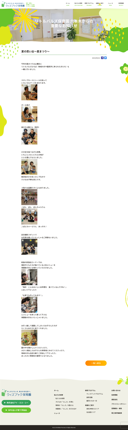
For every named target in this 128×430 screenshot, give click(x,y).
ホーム (68, 4)
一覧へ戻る (96, 363)
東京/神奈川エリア (93, 409)
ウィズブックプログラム (95, 394)
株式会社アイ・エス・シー (17, 402)
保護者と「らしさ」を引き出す (66, 409)
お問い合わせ (115, 390)
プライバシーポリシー (118, 404)
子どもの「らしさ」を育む (64, 402)
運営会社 (114, 399)
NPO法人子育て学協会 (17, 410)
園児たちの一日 (92, 401)
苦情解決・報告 (116, 408)
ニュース (110, 4)
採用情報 (121, 4)
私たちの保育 (60, 398)
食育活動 (89, 397)
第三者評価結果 (116, 413)
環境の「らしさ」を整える (64, 405)
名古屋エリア (91, 412)
